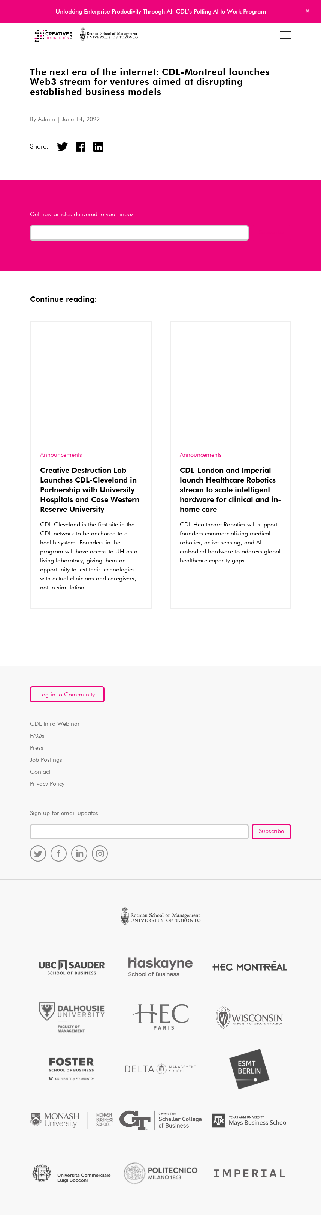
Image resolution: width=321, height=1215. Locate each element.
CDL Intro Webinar (55, 605)
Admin (46, 120)
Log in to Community (67, 576)
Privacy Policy (47, 665)
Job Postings (46, 641)
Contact (40, 653)
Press (36, 629)
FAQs (37, 617)
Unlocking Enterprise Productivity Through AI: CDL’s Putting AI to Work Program (160, 12)
